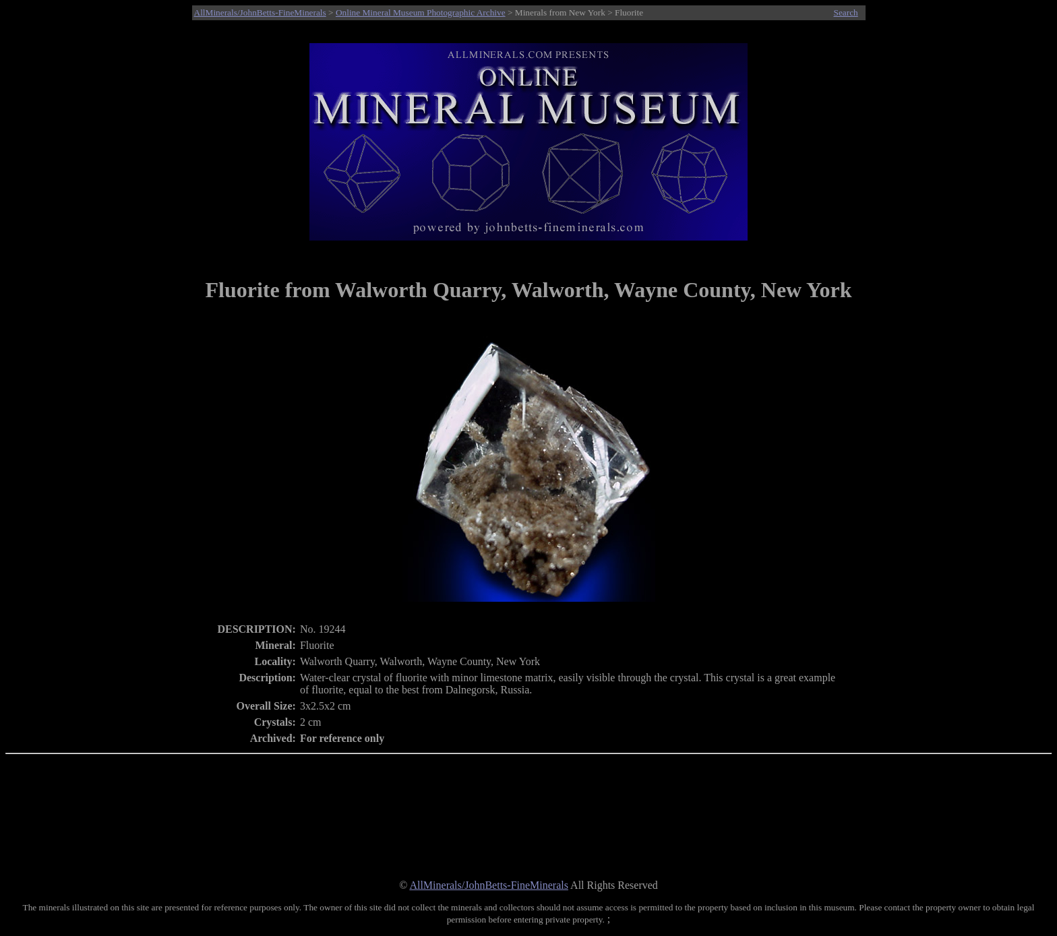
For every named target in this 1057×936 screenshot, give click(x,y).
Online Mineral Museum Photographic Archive (421, 12)
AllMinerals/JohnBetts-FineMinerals (260, 12)
